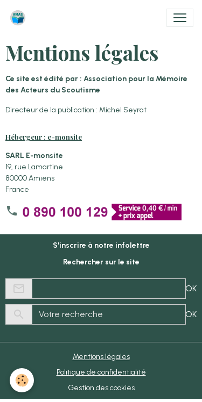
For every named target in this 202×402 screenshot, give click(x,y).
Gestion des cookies (101, 387)
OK (191, 288)
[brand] (20, 18)
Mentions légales (101, 356)
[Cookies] (22, 380)
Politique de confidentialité (101, 372)
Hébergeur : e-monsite (43, 136)
